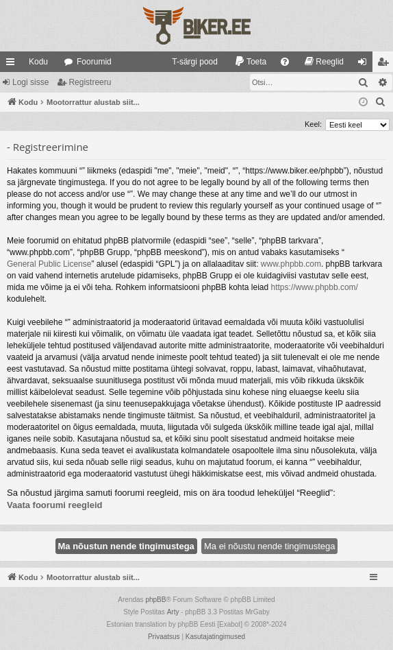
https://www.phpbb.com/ (314, 287)
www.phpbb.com (291, 264)
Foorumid (94, 62)
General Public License (49, 264)
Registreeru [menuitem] (386, 64)
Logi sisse (30, 82)
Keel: (313, 124)
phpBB (155, 599)
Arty (173, 612)
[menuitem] (188, 61)
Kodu (38, 62)
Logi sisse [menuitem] (365, 64)
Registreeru (89, 82)
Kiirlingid (13, 64)
